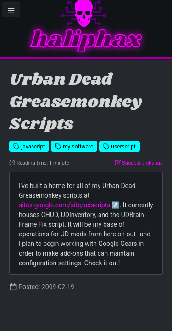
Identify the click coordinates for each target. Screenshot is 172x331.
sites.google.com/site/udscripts (65, 205)
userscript (119, 146)
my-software (74, 146)
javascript (29, 146)
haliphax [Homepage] (86, 40)
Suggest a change (139, 163)
